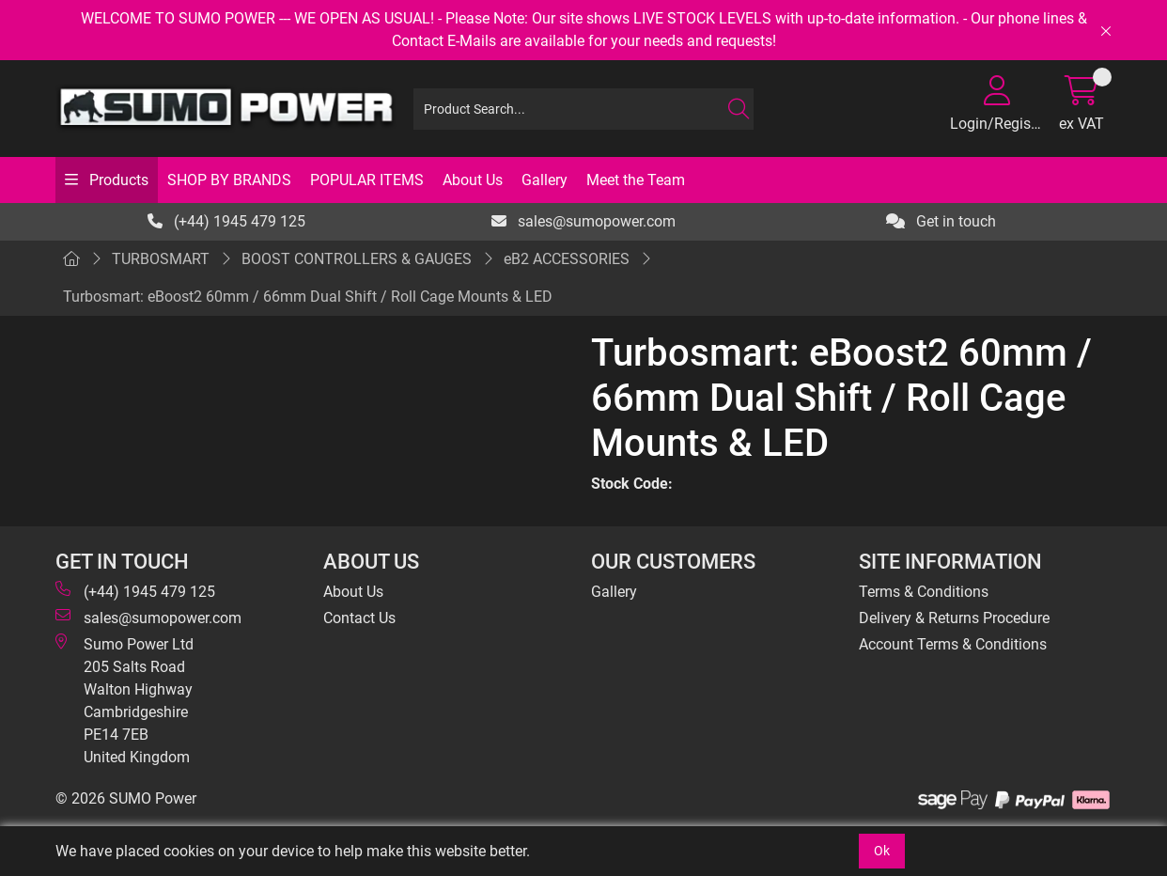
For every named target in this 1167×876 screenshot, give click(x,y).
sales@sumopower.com (583, 221)
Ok (882, 850)
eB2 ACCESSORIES (567, 259)
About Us (473, 180)
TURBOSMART (161, 259)
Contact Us (359, 618)
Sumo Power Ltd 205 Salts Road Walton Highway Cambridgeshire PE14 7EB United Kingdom (124, 700)
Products (117, 180)
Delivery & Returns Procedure (954, 618)
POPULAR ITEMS (367, 180)
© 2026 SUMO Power (125, 798)
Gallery (544, 180)
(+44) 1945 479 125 (226, 221)
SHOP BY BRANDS (229, 180)
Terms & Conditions (923, 592)
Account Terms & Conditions (953, 644)
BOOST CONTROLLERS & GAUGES (356, 259)
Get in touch (941, 221)
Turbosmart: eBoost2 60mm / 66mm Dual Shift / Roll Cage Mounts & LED (307, 296)
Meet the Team (635, 180)
